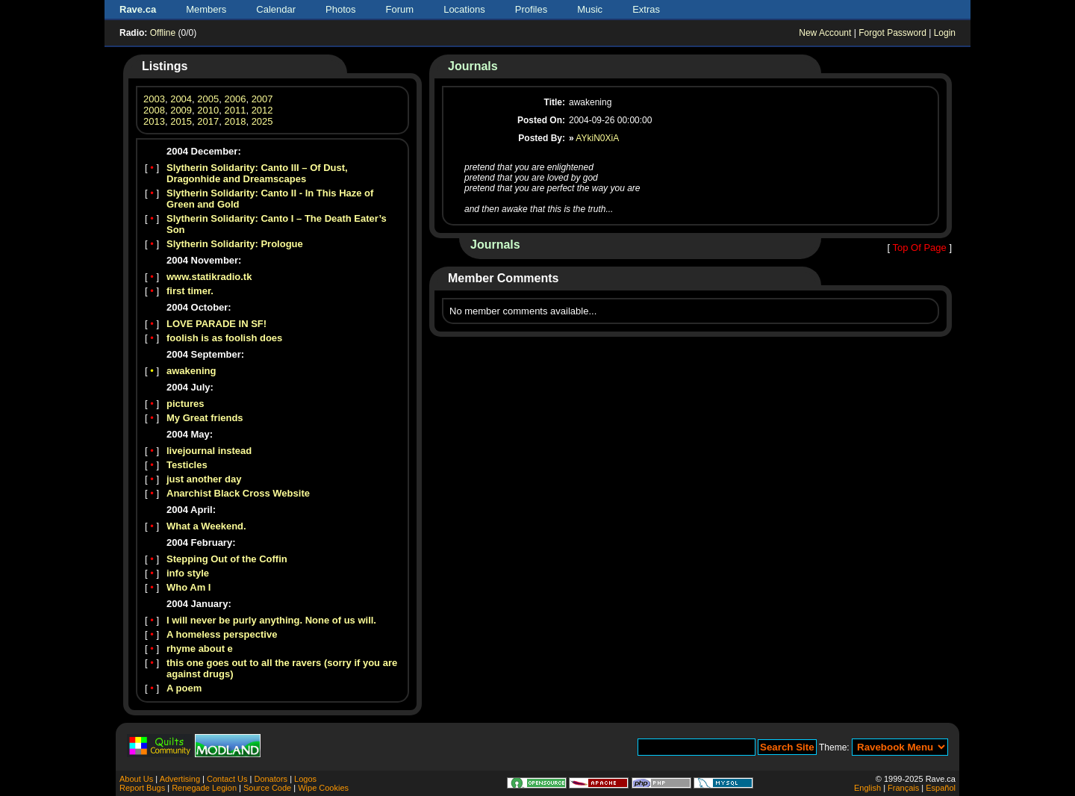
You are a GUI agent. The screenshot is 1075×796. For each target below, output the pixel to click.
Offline (162, 33)
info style (187, 573)
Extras (646, 9)
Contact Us (227, 778)
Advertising (180, 778)
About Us (136, 778)
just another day (203, 479)
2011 (235, 110)
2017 (208, 121)
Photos (340, 9)
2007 (262, 99)
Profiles (531, 9)
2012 (262, 110)
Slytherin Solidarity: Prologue (234, 243)
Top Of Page (919, 247)
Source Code (267, 787)
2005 (208, 99)
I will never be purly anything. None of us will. (271, 620)
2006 (235, 99)
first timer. (190, 290)
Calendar (276, 9)
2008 (154, 110)
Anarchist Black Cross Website (238, 493)
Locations (464, 9)
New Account (825, 33)
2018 (235, 121)
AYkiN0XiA (597, 138)
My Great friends (204, 417)
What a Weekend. (206, 526)
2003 (154, 99)
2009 (181, 110)
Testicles (187, 464)
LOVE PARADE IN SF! (216, 323)
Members (206, 9)
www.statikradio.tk (209, 276)
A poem (184, 688)
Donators (270, 778)
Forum (400, 9)
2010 (208, 110)
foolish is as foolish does (224, 337)
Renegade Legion (204, 787)
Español (941, 787)
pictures (185, 403)
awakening (191, 370)
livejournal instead (209, 450)
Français (903, 787)
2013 (154, 121)
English (867, 787)
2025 (262, 121)
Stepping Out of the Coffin (226, 559)
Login (945, 33)
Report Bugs (142, 787)
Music (589, 9)
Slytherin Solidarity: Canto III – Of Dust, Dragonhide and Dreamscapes (257, 173)
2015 (181, 121)
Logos (305, 778)
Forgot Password (892, 33)
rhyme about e (199, 648)
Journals (473, 66)
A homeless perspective (221, 634)
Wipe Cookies (323, 787)
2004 (181, 99)
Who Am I (188, 587)
